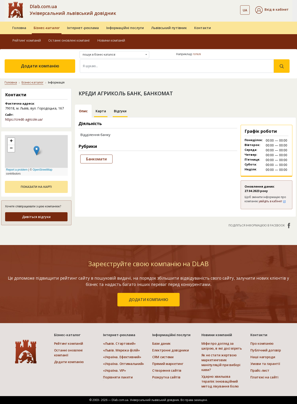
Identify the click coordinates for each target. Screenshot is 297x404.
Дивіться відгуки (36, 217)
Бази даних (161, 343)
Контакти (202, 28)
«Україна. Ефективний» (122, 357)
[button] (272, 10)
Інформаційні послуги (125, 28)
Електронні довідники (170, 350)
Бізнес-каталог (47, 28)
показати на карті (36, 187)
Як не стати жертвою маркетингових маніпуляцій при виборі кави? (220, 362)
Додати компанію (40, 66)
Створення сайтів (166, 370)
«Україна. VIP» (114, 370)
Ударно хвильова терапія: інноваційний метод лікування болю (220, 381)
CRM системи (163, 357)
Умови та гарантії (265, 363)
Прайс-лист (259, 370)
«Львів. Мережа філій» (121, 350)
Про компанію (262, 343)
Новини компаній (111, 40)
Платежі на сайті (264, 377)
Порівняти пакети (118, 377)
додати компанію (148, 299)
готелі (197, 54)
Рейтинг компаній (26, 40)
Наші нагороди (262, 357)
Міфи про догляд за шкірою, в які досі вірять (221, 346)
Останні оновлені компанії (69, 40)
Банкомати (96, 159)
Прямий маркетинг (167, 363)
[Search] (177, 66)
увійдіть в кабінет (272, 201)
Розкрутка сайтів (166, 377)
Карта (101, 111)
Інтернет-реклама (83, 28)
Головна (19, 28)
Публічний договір (265, 350)
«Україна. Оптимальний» (123, 363)
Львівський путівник (169, 28)
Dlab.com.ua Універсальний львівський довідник (73, 9)
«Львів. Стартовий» (119, 343)
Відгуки (120, 111)
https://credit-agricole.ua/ (24, 119)
